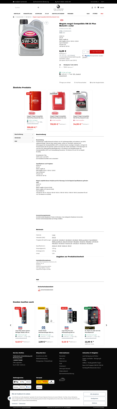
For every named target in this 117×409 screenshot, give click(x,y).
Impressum (15, 404)
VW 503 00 (61, 243)
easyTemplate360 (26, 407)
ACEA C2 (64, 246)
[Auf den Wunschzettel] (46, 23)
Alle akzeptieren (94, 394)
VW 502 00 (95, 241)
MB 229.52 (55, 243)
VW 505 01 (62, 240)
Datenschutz (23, 404)
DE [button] (102, 1)
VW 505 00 (90, 243)
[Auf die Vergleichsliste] (42, 23)
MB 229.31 (88, 241)
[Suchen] (25, 7)
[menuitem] (17, 14)
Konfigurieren (93, 399)
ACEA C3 (54, 246)
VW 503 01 (76, 243)
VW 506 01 (75, 240)
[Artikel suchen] (38, 7)
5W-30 (54, 237)
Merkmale (24, 138)
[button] (94, 2)
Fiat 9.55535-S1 (93, 240)
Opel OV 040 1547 (68, 241)
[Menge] (84, 52)
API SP (59, 246)
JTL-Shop (101, 407)
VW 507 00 (55, 240)
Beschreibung (24, 134)
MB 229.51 (76, 241)
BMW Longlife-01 (84, 240)
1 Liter (53, 235)
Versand (72, 55)
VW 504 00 (83, 243)
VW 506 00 (68, 240)
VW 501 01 (82, 241)
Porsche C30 (68, 243)
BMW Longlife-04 (57, 241)
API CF (70, 246)
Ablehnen (93, 403)
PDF (24, 141)
